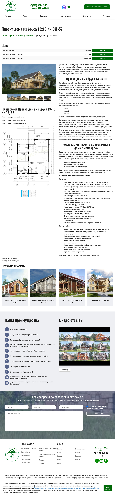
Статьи (77, 459)
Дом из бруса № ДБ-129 (100, 300)
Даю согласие (107, 488)
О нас (59, 452)
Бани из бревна (25, 462)
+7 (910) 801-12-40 (39, 6)
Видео (59, 463)
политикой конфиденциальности (96, 407)
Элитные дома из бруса (25, 35)
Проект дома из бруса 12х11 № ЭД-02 (71, 301)
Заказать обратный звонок (97, 6)
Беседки (41, 460)
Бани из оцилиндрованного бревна (47, 455)
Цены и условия (65, 16)
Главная (8, 16)
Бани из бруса (25, 455)
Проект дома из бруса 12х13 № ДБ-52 (15, 301)
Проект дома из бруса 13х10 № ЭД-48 (43, 301)
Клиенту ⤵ (87, 16)
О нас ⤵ (26, 16)
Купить (102, 50)
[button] (54, 65)
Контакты (106, 16)
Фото (59, 459)
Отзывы (59, 456)
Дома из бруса (25, 452)
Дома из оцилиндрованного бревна (47, 449)
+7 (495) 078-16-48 (101, 454)
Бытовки (41, 463)
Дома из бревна (26, 459)
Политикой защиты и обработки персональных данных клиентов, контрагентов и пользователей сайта (66, 488)
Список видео (65, 369)
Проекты (43, 16)
